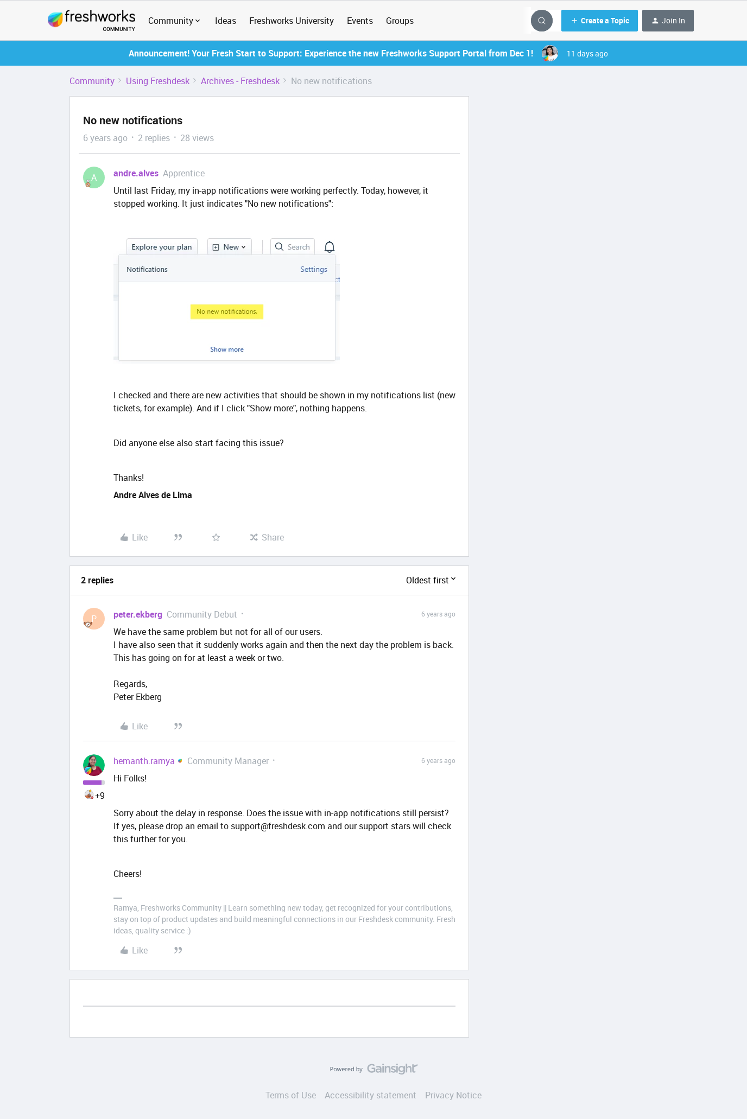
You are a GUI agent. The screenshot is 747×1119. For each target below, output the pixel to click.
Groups (400, 21)
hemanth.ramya (144, 761)
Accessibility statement (370, 1095)
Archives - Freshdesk (240, 81)
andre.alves (136, 173)
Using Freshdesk (157, 81)
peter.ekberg (137, 614)
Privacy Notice (453, 1095)
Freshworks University (291, 21)
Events (360, 21)
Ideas (225, 21)
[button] (599, 20)
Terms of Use (290, 1095)
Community (92, 81)
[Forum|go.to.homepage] (91, 20)
